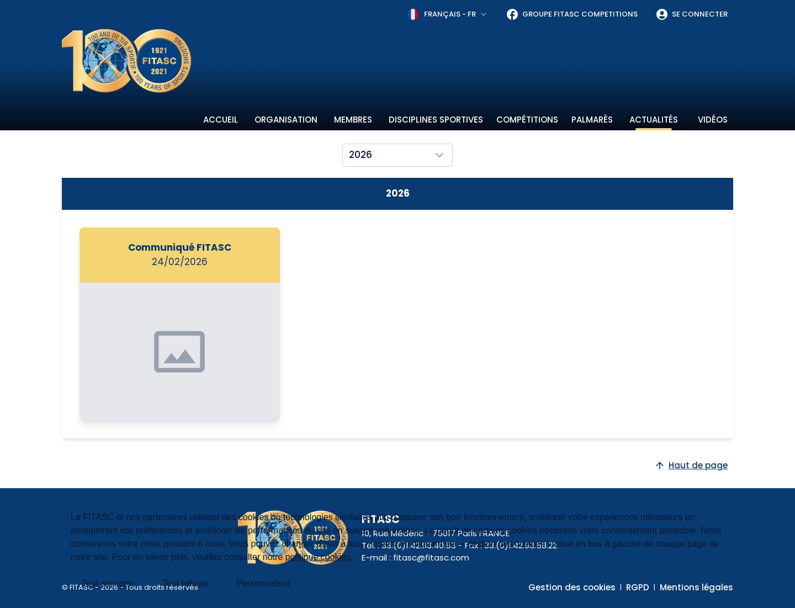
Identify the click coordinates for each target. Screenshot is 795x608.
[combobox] (448, 14)
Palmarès (592, 119)
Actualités (653, 119)
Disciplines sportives (436, 119)
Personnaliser (264, 583)
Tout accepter (108, 583)
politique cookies (318, 557)
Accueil (220, 119)
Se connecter (691, 14)
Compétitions (527, 119)
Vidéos (713, 119)
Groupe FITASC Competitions (572, 14)
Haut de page (691, 465)
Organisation (286, 119)
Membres (353, 119)
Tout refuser (185, 583)
